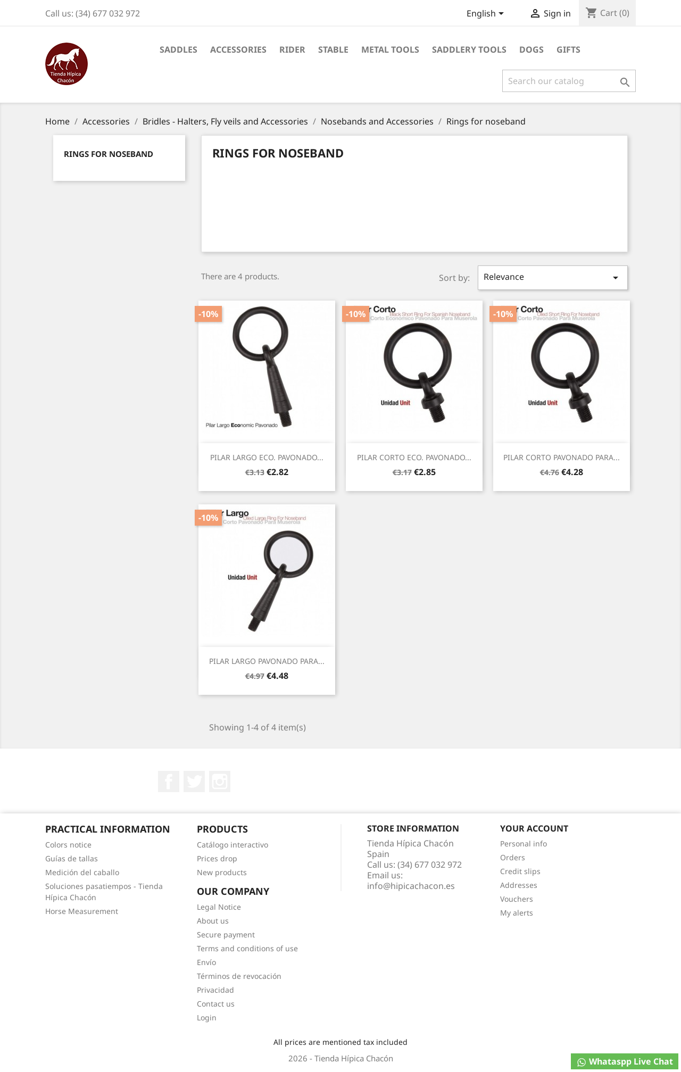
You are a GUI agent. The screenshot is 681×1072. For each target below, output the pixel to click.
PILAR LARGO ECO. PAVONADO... (266, 457)
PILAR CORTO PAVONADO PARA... (561, 457)
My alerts (516, 913)
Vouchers (516, 899)
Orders (512, 857)
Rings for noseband (108, 153)
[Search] (569, 81)
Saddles (178, 49)
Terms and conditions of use (247, 948)
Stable (333, 49)
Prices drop (217, 858)
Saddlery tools (469, 49)
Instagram (219, 781)
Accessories (238, 49)
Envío (206, 962)
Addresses (518, 885)
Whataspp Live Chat (624, 1062)
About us (213, 921)
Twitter (194, 781)
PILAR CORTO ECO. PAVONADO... (414, 457)
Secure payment (226, 934)
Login (207, 1017)
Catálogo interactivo (232, 845)
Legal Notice (219, 907)
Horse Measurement (81, 911)
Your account (534, 828)
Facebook (168, 781)
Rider (292, 49)
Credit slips (520, 871)
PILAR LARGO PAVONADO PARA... (267, 661)
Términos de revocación (239, 976)
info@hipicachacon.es (411, 886)
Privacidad (215, 990)
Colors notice (68, 845)
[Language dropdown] (487, 14)
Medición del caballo (82, 872)
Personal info (523, 843)
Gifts (568, 49)
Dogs (531, 49)
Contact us (216, 1004)
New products (222, 872)
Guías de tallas (71, 858)
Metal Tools (390, 49)
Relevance (553, 277)
